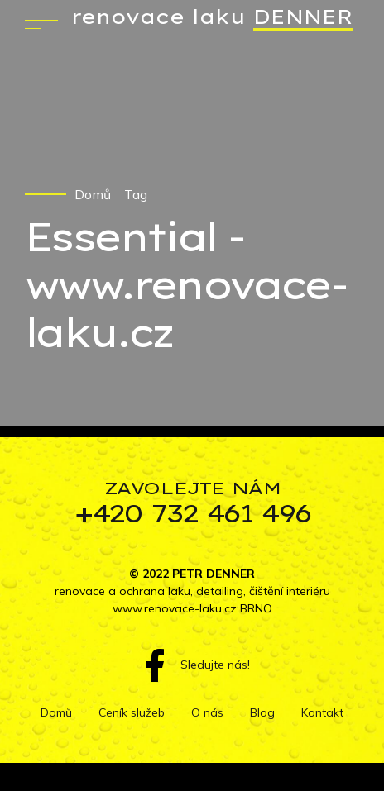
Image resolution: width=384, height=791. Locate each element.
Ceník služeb (131, 712)
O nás (207, 712)
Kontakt (322, 712)
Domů (92, 194)
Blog (262, 712)
